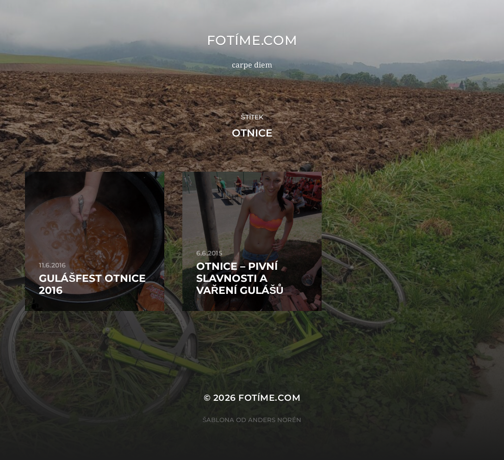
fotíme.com (252, 40)
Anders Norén (274, 419)
